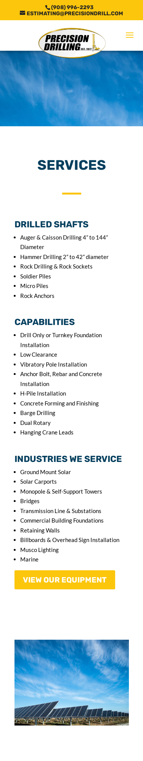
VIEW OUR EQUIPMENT (65, 579)
